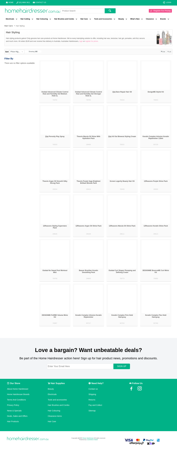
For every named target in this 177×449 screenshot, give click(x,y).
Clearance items (55, 416)
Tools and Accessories (103, 19)
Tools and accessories (57, 400)
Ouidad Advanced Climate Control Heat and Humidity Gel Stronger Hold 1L (88, 94)
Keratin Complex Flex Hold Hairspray (155, 316)
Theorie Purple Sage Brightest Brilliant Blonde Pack (88, 182)
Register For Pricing (162, 11)
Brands (163, 19)
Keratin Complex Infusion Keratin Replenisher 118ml (156, 137)
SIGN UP (121, 366)
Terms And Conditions (16, 400)
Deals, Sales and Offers (17, 416)
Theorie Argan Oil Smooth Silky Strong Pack (54, 182)
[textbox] (83, 10)
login (81, 41)
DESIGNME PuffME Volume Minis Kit (55, 316)
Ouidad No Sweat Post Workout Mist (54, 271)
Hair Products (13, 421)
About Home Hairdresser (17, 389)
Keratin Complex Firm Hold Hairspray (122, 316)
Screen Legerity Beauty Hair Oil (122, 181)
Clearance (150, 19)
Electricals (10, 19)
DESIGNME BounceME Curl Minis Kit (156, 271)
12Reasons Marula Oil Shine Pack (122, 226)
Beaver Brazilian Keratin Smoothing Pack (88, 271)
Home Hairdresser (88, 438)
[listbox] (16, 52)
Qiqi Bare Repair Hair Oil (122, 92)
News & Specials (14, 411)
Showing (33, 51)
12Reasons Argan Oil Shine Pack (88, 226)
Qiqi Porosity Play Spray (54, 136)
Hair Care (84, 19)
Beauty (121, 19)
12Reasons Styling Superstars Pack (55, 227)
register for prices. (91, 41)
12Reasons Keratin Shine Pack (156, 226)
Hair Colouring (42, 19)
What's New (135, 19)
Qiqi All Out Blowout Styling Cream (122, 136)
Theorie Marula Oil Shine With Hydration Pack (88, 137)
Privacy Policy (13, 405)
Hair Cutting (25, 19)
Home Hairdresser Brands (18, 394)
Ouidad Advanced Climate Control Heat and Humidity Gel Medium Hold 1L (54, 94)
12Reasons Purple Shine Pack (156, 181)
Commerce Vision (92, 439)
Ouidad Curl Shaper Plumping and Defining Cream (122, 271)
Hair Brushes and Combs (64, 19)
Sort (7, 52)
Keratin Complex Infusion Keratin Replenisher (88, 316)
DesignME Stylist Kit (156, 92)
